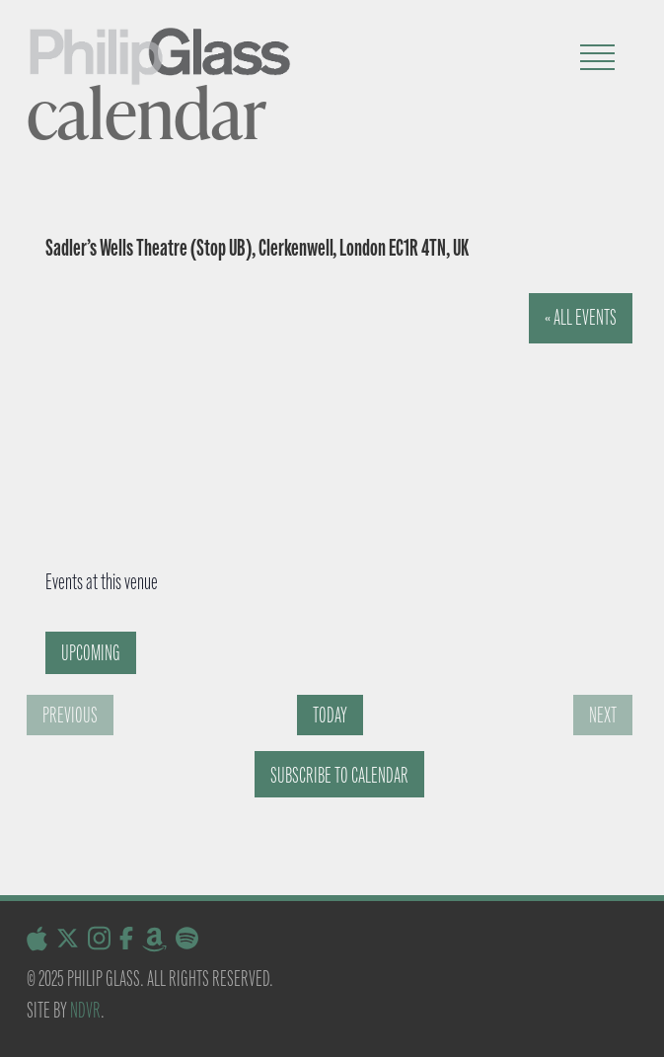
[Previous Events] (70, 715)
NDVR (85, 1010)
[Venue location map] (314, 441)
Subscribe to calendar (339, 775)
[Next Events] (602, 715)
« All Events (581, 317)
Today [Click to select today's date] (330, 715)
